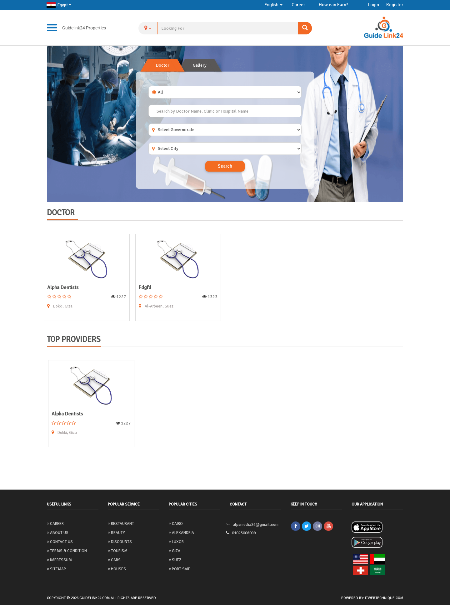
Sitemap (56, 569)
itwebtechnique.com (384, 598)
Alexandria (181, 532)
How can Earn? (333, 5)
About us (57, 532)
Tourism (118, 550)
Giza (174, 550)
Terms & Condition (67, 550)
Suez (175, 559)
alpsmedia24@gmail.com (255, 524)
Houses (117, 569)
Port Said (180, 569)
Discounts (120, 541)
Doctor (162, 65)
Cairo (176, 523)
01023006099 (244, 533)
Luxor (176, 541)
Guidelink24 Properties (84, 27)
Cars (114, 559)
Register (394, 5)
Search (225, 166)
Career (298, 5)
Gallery (200, 65)
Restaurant (121, 523)
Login (373, 5)
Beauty (116, 532)
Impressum (59, 559)
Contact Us (60, 541)
